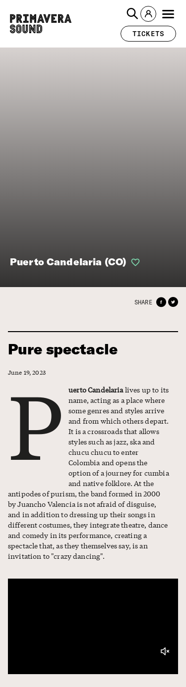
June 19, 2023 (27, 372)
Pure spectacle (63, 349)
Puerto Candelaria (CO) (68, 261)
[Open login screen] (133, 262)
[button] (132, 14)
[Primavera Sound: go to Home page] (40, 24)
